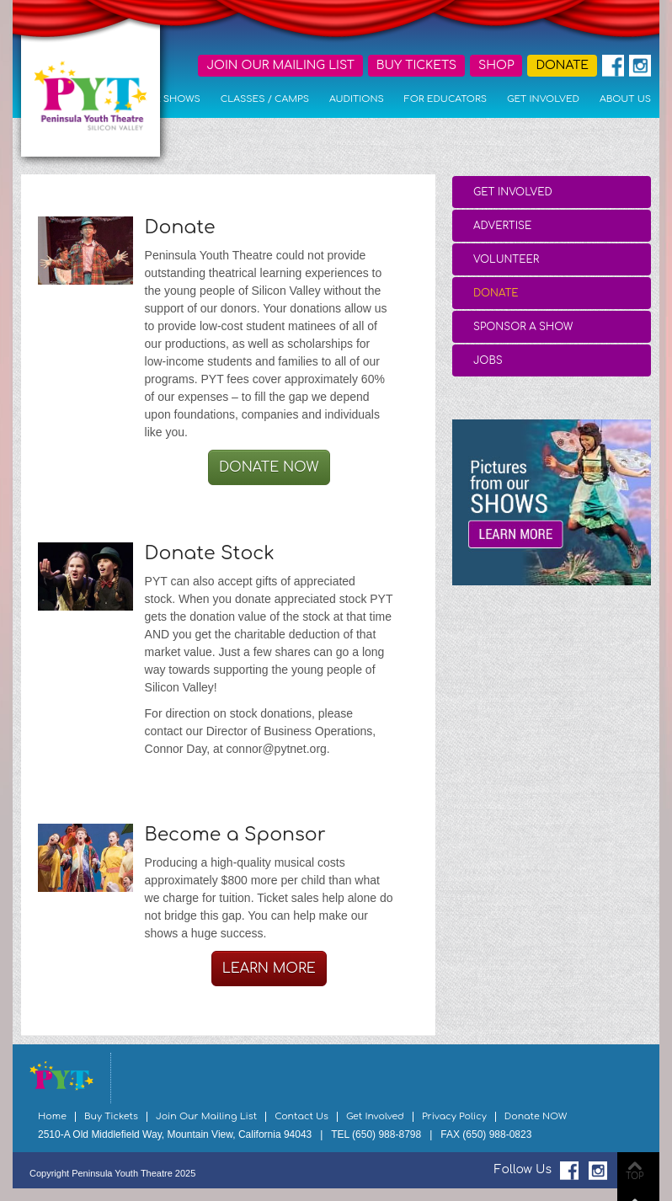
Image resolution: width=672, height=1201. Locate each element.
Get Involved (512, 192)
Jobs (488, 360)
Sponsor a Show (523, 327)
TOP (634, 1176)
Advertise (502, 226)
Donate (496, 293)
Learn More (269, 968)
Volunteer (506, 259)
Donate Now (269, 467)
